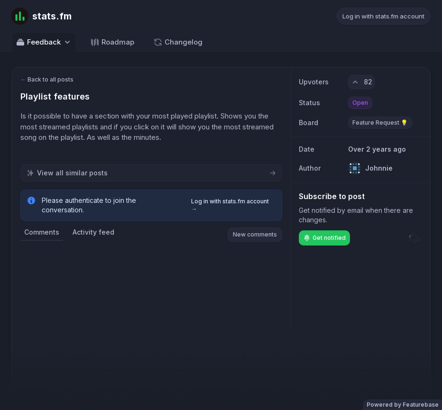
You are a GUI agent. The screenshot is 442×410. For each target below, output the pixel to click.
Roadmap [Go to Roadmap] (112, 42)
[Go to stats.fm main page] (41, 16)
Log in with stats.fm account (383, 16)
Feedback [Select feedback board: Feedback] (44, 42)
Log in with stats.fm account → (230, 205)
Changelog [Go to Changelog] (178, 42)
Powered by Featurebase (403, 404)
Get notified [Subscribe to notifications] (324, 238)
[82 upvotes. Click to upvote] (361, 82)
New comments (255, 234)
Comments (41, 232)
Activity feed (93, 232)
